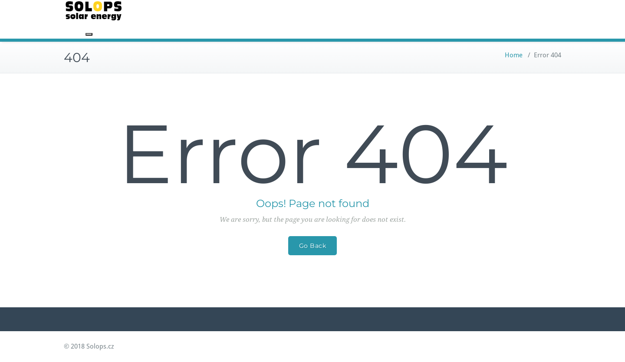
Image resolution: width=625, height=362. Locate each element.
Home (514, 55)
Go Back (312, 246)
